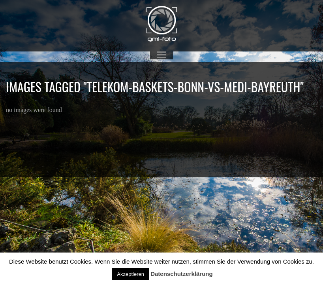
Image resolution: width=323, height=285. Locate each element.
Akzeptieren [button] (130, 274)
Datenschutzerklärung (181, 273)
